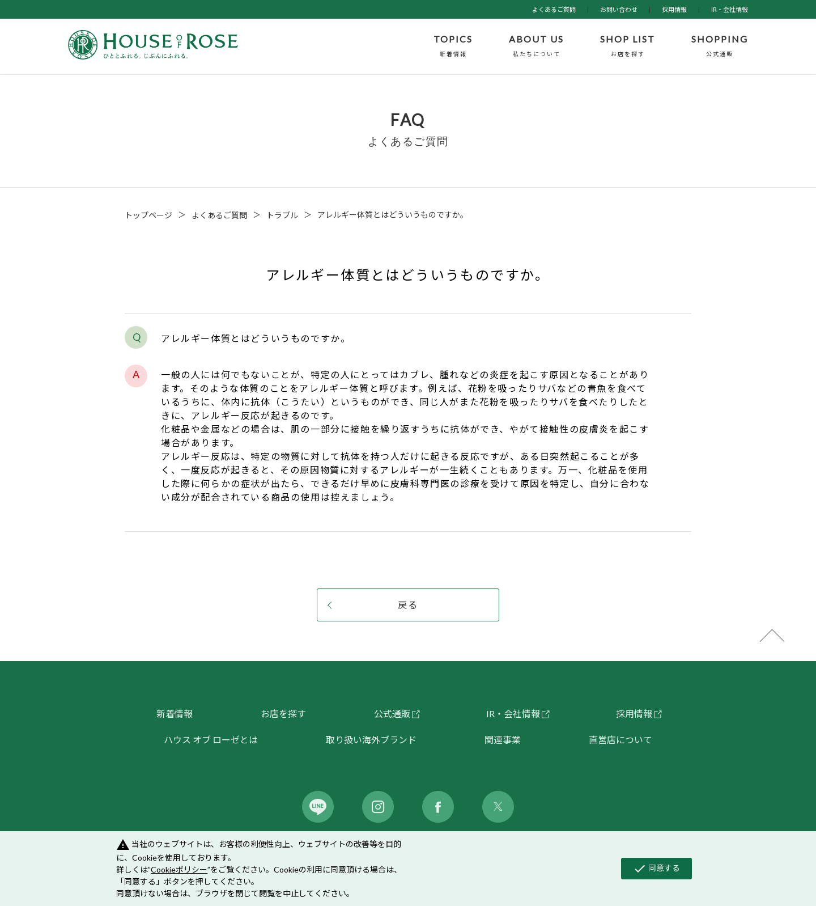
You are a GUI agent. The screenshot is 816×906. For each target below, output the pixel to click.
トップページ (148, 215)
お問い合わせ (619, 9)
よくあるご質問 (554, 9)
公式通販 (392, 713)
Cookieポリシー (179, 869)
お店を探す (283, 713)
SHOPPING (719, 46)
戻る (408, 604)
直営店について (620, 739)
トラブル (282, 215)
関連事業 (502, 739)
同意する (656, 868)
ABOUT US (536, 46)
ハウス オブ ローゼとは (211, 739)
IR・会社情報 (729, 9)
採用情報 (674, 9)
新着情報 (174, 713)
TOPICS (453, 46)
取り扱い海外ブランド (371, 739)
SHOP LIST (627, 46)
